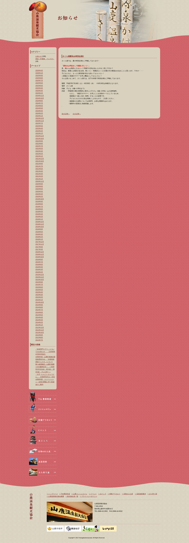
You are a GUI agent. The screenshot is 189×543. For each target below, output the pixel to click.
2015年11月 (39, 277)
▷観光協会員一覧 (72, 496)
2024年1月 (39, 116)
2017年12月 (39, 242)
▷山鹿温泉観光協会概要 (55, 496)
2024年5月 (39, 108)
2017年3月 (39, 249)
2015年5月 (39, 290)
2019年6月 (39, 209)
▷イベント (93, 494)
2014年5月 (39, 315)
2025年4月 (39, 88)
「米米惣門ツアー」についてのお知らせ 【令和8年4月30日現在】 (45, 351)
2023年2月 (39, 131)
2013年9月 (39, 335)
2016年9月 (39, 259)
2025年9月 (39, 75)
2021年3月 (39, 174)
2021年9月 (39, 164)
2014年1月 (39, 325)
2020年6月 (39, 189)
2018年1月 (39, 239)
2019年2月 (39, 216)
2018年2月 (39, 237)
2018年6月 (39, 232)
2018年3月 (39, 234)
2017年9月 (39, 247)
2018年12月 (39, 222)
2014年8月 (39, 307)
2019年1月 (39, 219)
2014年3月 (39, 320)
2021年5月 (39, 169)
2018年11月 (39, 224)
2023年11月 (39, 121)
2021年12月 (39, 159)
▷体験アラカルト (114, 494)
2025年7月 (39, 80)
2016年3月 (39, 269)
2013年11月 (39, 330)
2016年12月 (39, 252)
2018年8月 (39, 229)
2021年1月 (39, 179)
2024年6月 (39, 106)
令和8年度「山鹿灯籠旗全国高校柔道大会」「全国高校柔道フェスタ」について (45, 359)
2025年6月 (39, 83)
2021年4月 (39, 171)
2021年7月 (39, 166)
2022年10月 (39, 138)
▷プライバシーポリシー (88, 496)
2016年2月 (39, 272)
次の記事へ (77, 114)
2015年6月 (39, 287)
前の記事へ (66, 114)
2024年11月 (39, 96)
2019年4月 (39, 211)
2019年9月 (39, 201)
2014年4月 (39, 317)
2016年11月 (39, 254)
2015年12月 (39, 275)
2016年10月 (39, 257)
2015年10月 (39, 279)
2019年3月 (39, 214)
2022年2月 (39, 154)
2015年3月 (39, 295)
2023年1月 (39, 133)
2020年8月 (39, 186)
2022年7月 (39, 146)
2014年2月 (39, 322)
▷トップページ (52, 494)
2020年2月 (39, 196)
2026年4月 (39, 70)
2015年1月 (39, 300)
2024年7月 (39, 103)
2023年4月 (39, 128)
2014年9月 (39, 305)
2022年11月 (39, 136)
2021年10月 (39, 161)
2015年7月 (39, 284)
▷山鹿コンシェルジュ (79, 494)
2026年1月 (39, 73)
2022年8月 (39, 143)
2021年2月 (39, 176)
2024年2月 (39, 113)
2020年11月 (39, 181)
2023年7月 (39, 123)
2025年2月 (39, 93)
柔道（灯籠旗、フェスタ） (44, 59)
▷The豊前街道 (64, 494)
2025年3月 (39, 91)
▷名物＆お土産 (127, 494)
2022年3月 (39, 151)
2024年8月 (39, 101)
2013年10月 (39, 332)
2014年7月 (39, 310)
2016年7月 (39, 262)
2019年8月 (39, 204)
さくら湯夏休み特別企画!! (73, 56)
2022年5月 (39, 148)
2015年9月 (39, 282)
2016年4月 (39, 267)
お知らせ (38, 56)
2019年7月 (39, 206)
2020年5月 (39, 191)
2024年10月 (39, 98)
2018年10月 (39, 227)
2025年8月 (39, 78)
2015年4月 (39, 292)
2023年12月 (39, 118)
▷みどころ (102, 494)
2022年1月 (39, 156)
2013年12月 (39, 327)
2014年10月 (39, 302)
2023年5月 (39, 126)
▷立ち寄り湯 (152, 494)
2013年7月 (39, 340)
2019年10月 (39, 199)
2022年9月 (39, 141)
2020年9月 (39, 184)
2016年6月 (39, 264)
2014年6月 (39, 312)
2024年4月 (39, 111)
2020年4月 (39, 194)
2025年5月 (39, 86)
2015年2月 (39, 297)
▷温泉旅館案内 (140, 494)
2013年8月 (39, 337)
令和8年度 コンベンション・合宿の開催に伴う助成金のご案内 (44, 381)
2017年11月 (39, 244)
